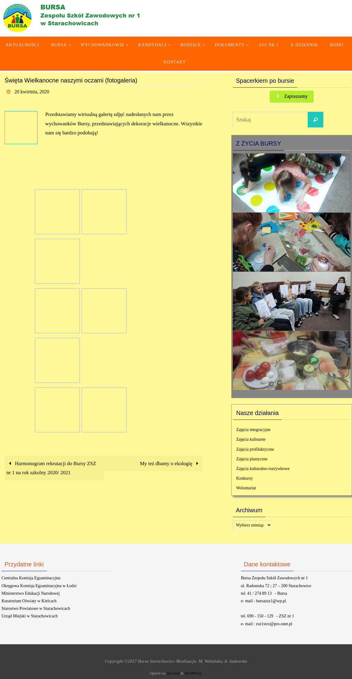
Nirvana (173, 673)
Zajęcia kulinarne (251, 439)
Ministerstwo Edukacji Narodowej (31, 593)
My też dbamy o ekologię (170, 463)
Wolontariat (246, 488)
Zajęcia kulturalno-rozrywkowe (263, 468)
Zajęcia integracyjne (253, 429)
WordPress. (193, 673)
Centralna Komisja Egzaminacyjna (31, 578)
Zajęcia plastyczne (252, 459)
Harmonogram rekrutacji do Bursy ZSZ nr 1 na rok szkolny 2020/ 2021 (51, 468)
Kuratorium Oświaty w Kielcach (29, 601)
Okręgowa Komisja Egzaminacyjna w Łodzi (39, 586)
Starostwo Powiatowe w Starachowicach (36, 608)
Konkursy (244, 478)
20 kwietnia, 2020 (31, 91)
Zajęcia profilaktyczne (255, 449)
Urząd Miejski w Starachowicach (30, 616)
